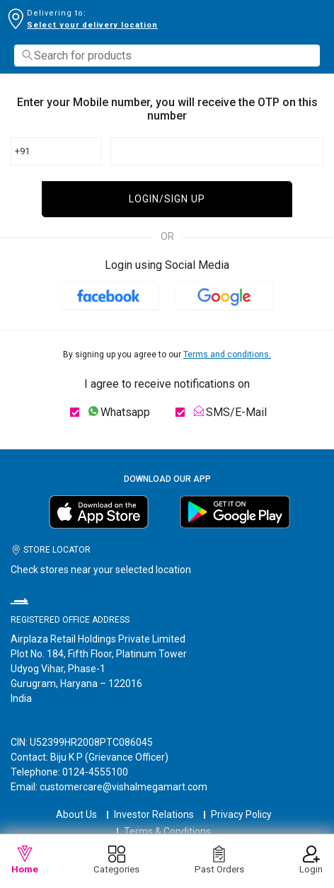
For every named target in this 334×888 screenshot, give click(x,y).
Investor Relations (154, 814)
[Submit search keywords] (27, 55)
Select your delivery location (92, 25)
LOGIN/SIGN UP (167, 198)
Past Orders (219, 860)
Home (24, 860)
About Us (76, 814)
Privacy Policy (241, 814)
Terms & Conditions (167, 831)
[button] (110, 295)
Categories (116, 860)
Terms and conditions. (227, 354)
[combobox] (167, 56)
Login (311, 860)
